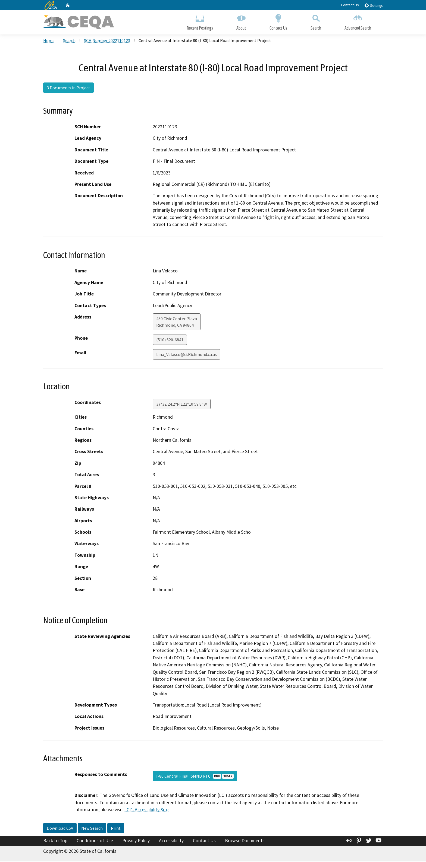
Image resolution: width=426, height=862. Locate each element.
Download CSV (60, 828)
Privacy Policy (136, 841)
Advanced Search (357, 21)
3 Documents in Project (68, 88)
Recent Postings (199, 21)
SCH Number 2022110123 (107, 41)
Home (49, 41)
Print (116, 828)
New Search (92, 828)
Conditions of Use (95, 841)
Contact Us (350, 4)
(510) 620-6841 (169, 340)
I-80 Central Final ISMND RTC (195, 777)
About (241, 21)
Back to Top (55, 841)
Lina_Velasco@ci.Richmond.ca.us (186, 355)
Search (315, 21)
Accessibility (171, 841)
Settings (373, 5)
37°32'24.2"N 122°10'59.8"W (181, 404)
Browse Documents (245, 841)
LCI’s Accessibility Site (146, 810)
